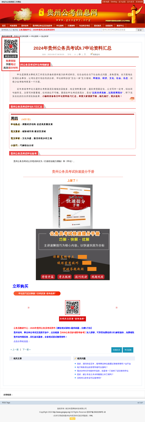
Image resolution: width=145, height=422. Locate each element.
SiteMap (114, 2)
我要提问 (96, 54)
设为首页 (130, 2)
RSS (4, 403)
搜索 (140, 30)
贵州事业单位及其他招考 (42, 26)
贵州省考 (24, 26)
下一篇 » (27, 349)
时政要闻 (13, 26)
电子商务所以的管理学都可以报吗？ (92, 367)
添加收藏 (139, 2)
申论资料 (59, 26)
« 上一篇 (15, 349)
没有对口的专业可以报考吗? (89, 378)
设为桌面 (122, 2)
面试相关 (97, 26)
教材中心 (120, 26)
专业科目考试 (84, 26)
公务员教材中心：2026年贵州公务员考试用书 (37, 30)
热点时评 (44, 36)
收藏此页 (116, 350)
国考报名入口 (6, 30)
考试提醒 (128, 350)
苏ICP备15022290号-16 (96, 412)
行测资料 (71, 26)
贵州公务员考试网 (21, 36)
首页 (4, 26)
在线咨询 (109, 26)
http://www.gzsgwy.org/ (62, 412)
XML (91, 416)
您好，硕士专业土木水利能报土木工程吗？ (95, 374)
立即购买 (20, 286)
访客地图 (105, 2)
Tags (8, 403)
